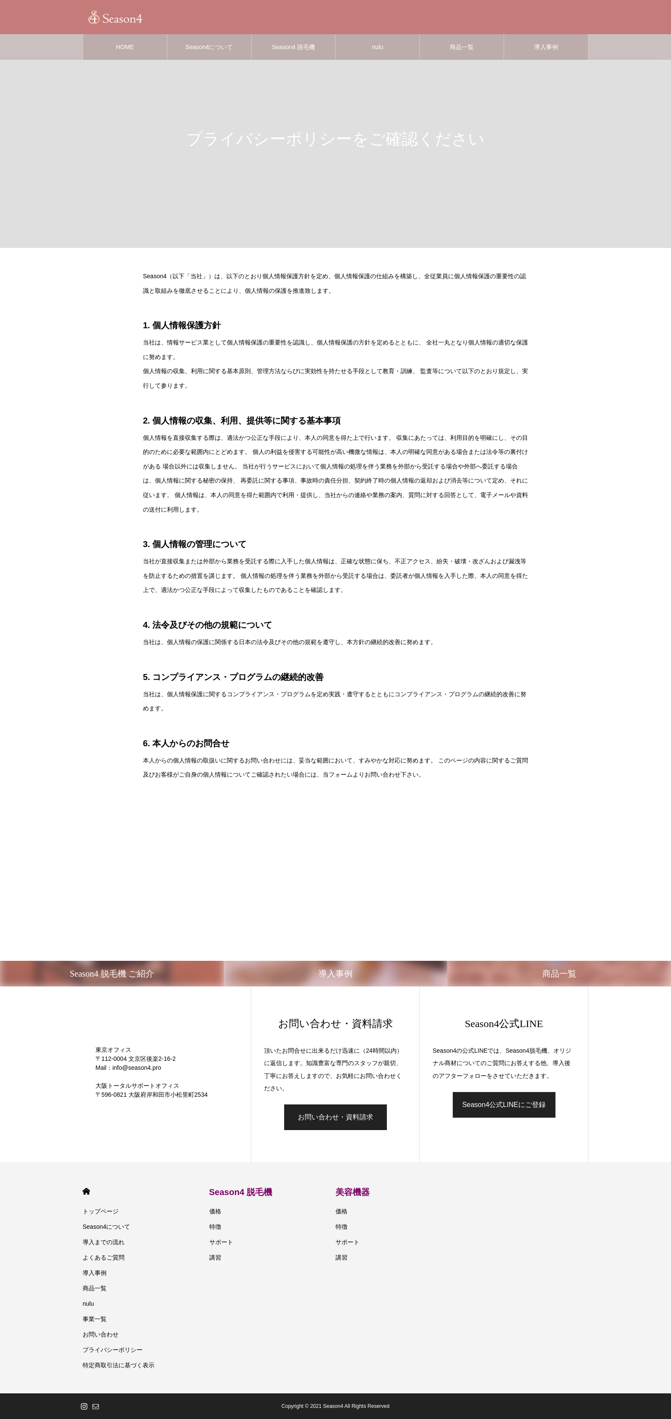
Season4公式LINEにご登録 (504, 1104)
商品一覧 (462, 47)
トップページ (101, 1211)
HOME (125, 47)
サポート (221, 1242)
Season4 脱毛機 (293, 47)
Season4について (209, 47)
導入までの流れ (104, 1242)
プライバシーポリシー (113, 1349)
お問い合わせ (101, 1334)
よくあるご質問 (104, 1257)
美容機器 (353, 1192)
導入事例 (546, 47)
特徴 (215, 1226)
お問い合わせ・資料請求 (335, 1117)
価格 (215, 1211)
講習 (215, 1257)
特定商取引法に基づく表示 (118, 1365)
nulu (377, 47)
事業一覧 (95, 1319)
